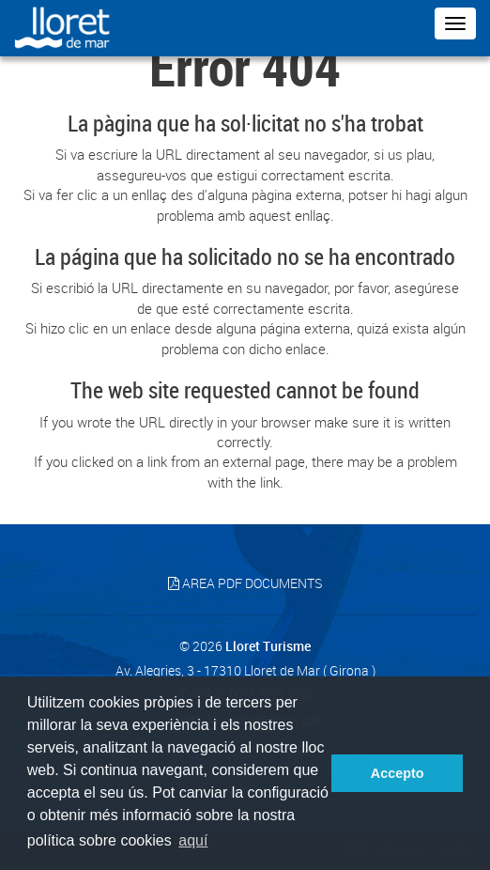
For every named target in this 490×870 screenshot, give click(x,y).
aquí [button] (192, 840)
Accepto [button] (397, 773)
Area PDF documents (245, 583)
